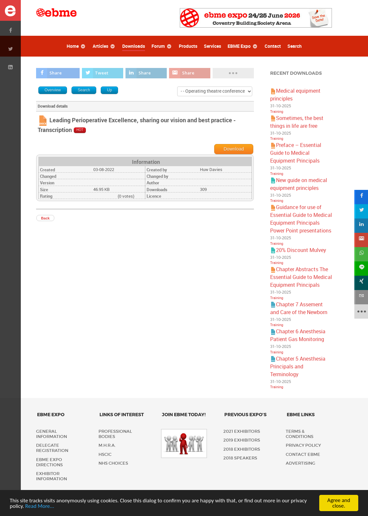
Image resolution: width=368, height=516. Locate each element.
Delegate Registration (52, 448)
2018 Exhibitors (241, 449)
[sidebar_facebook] (361, 197)
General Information (51, 434)
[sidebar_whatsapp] (361, 254)
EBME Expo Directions (49, 462)
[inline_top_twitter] (102, 73)
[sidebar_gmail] (361, 240)
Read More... (39, 506)
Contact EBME (303, 454)
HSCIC (105, 454)
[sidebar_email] (361, 297)
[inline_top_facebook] (58, 73)
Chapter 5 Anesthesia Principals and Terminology (297, 366)
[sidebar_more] (361, 311)
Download (234, 149)
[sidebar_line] (361, 268)
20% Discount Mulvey (301, 250)
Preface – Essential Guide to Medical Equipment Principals (295, 153)
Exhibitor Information (51, 476)
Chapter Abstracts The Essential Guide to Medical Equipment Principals (301, 277)
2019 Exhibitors (241, 440)
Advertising (300, 463)
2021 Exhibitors (241, 431)
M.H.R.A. (107, 445)
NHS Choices (113, 463)
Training (276, 112)
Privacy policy (303, 445)
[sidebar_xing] (361, 283)
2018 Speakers (240, 458)
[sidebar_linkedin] (361, 225)
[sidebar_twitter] (361, 211)
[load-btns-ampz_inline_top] (233, 73)
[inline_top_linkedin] (146, 73)
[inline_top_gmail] (189, 73)
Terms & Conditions (299, 434)
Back (45, 218)
